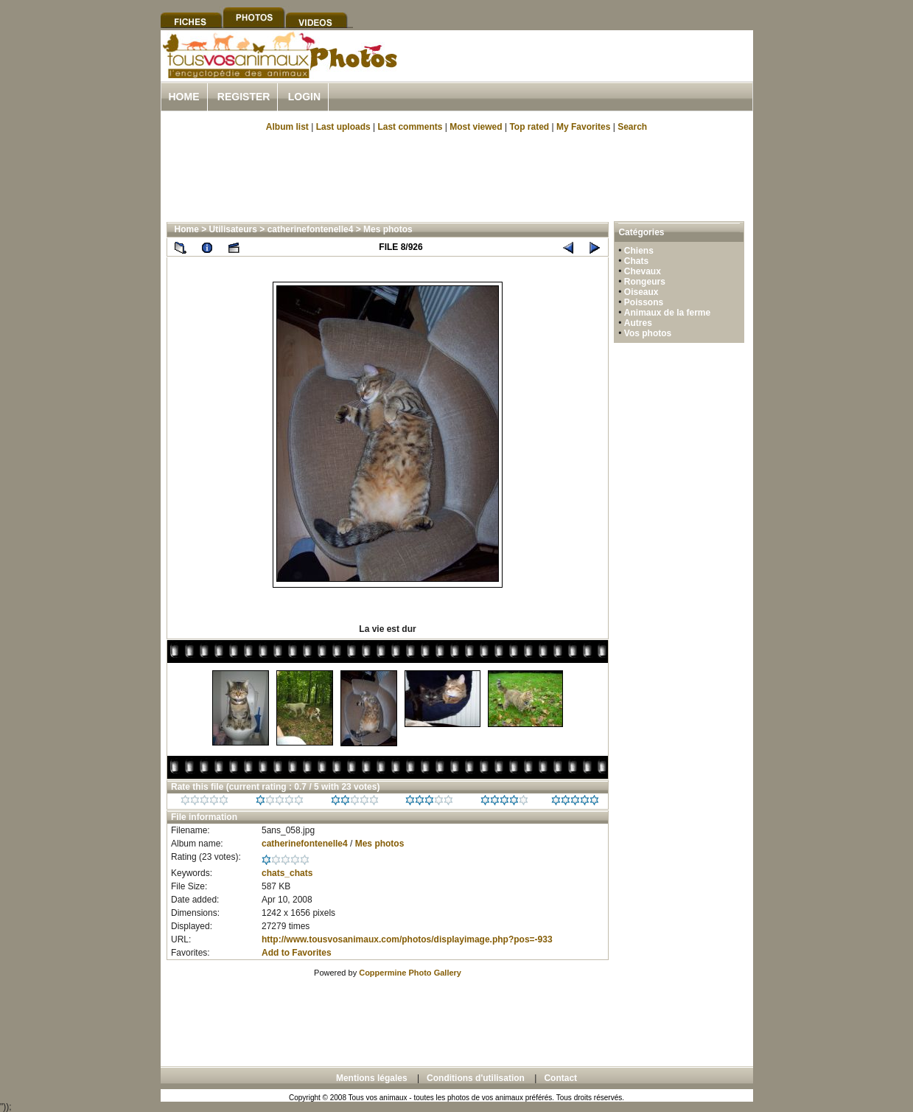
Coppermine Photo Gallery (410, 972)
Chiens (639, 251)
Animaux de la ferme (667, 312)
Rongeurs (644, 282)
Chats (636, 261)
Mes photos (388, 229)
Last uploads (343, 127)
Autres (638, 323)
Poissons (643, 302)
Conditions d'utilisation (476, 1078)
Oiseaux (641, 292)
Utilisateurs (233, 229)
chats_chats (287, 873)
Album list (287, 127)
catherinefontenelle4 (310, 229)
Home (184, 96)
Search (632, 127)
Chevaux (642, 271)
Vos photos (647, 333)
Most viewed (475, 127)
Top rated (529, 127)
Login (304, 96)
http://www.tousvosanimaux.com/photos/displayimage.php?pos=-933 (407, 939)
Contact (560, 1078)
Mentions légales (371, 1078)
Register (243, 96)
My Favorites (583, 127)
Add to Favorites (297, 953)
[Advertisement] (580, 72)
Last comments (409, 127)
